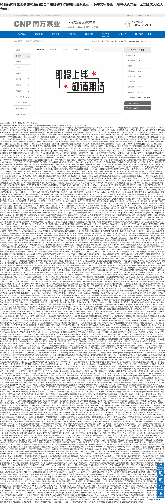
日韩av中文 (99, 330)
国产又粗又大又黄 (17, 483)
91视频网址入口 (28, 180)
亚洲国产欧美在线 (113, 382)
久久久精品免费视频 (61, 233)
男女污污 (55, 415)
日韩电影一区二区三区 (152, 164)
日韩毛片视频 (140, 254)
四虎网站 (89, 164)
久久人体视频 (100, 130)
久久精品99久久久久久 (108, 208)
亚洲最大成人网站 (11, 277)
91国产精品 (28, 187)
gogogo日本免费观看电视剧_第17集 (109, 357)
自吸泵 (18, 73)
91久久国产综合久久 (43, 362)
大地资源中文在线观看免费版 (31, 213)
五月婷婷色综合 (74, 141)
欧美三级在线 (159, 208)
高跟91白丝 (45, 137)
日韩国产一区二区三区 (66, 130)
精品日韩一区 (117, 190)
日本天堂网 (16, 355)
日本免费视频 (38, 325)
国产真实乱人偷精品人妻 (151, 297)
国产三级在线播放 (56, 463)
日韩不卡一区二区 (25, 277)
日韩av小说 (75, 208)
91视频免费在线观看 (152, 435)
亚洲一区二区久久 (6, 334)
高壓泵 (18, 85)
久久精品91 (54, 203)
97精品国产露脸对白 (149, 219)
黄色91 (11, 206)
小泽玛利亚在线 (26, 210)
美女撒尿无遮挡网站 (83, 417)
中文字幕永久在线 (16, 438)
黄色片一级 (21, 373)
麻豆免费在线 (66, 231)
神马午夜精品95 (111, 153)
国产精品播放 (5, 330)
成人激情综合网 (126, 444)
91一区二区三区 (55, 355)
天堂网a (141, 130)
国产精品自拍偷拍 (79, 412)
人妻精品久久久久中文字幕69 (104, 314)
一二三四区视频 (84, 323)
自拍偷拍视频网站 (45, 369)
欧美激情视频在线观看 (14, 275)
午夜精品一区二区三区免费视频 (128, 440)
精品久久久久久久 (69, 346)
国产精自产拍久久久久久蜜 (123, 222)
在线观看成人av (95, 470)
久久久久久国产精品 (59, 483)
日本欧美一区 (128, 376)
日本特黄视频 (98, 263)
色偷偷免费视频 (130, 162)
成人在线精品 (154, 357)
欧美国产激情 (124, 353)
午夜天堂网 (136, 279)
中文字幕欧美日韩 (48, 187)
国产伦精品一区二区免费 (9, 449)
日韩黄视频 (25, 431)
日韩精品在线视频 (91, 454)
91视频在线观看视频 (45, 261)
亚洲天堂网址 (138, 157)
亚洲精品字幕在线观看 (75, 419)
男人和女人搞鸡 (130, 268)
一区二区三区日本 (97, 490)
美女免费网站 (48, 275)
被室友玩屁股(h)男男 (153, 460)
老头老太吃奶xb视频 (112, 419)
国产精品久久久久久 (153, 261)
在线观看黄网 (30, 242)
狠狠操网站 (12, 474)
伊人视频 (110, 268)
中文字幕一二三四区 (54, 201)
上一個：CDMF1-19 (133, 103)
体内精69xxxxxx (151, 394)
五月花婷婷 (129, 378)
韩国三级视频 (14, 412)
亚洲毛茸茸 (82, 380)
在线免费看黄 (49, 488)
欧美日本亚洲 (16, 174)
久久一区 (103, 203)
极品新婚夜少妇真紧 (129, 458)
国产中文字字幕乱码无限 (48, 238)
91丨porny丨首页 (143, 176)
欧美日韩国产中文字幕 (62, 236)
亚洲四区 (143, 348)
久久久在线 (36, 247)
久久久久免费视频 (76, 213)
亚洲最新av (122, 417)
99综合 (133, 176)
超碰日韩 (138, 442)
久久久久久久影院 (9, 364)
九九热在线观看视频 (155, 167)
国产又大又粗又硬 (52, 320)
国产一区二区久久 (62, 401)
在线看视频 (51, 229)
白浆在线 (86, 144)
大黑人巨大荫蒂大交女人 (74, 440)
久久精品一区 (91, 265)
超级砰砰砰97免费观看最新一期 (39, 256)
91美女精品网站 (86, 456)
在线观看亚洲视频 (101, 174)
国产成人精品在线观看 (128, 493)
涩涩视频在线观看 (34, 348)
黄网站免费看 (134, 472)
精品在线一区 (8, 493)
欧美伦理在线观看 (151, 316)
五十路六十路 (5, 203)
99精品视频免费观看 (135, 396)
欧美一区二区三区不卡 (19, 330)
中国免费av (139, 291)
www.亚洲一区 (119, 132)
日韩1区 (121, 162)
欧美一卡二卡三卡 (121, 231)
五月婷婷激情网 (29, 240)
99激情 (86, 297)
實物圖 (90, 49)
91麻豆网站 (4, 128)
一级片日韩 (31, 128)
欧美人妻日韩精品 (157, 311)
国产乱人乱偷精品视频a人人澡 (30, 460)
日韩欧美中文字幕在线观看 (72, 144)
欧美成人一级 (41, 171)
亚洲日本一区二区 (39, 419)
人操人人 (146, 185)
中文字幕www (13, 353)
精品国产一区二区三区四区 (66, 187)
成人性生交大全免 (25, 343)
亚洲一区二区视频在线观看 (140, 465)
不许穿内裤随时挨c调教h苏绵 (110, 297)
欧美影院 (17, 300)
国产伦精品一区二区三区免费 (68, 373)
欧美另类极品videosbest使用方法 (119, 447)
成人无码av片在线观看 (29, 297)
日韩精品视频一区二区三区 (13, 144)
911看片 (147, 291)
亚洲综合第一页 (90, 348)
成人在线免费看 (84, 371)
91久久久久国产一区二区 (126, 180)
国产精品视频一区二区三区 (88, 488)
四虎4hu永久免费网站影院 (141, 215)
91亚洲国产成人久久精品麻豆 (105, 180)
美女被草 (97, 135)
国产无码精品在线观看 (36, 378)
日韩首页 (31, 316)
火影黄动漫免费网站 (120, 472)
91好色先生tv (97, 479)
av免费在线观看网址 (137, 369)
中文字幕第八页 (23, 323)
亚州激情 (72, 226)
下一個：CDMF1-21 (133, 108)
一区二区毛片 (140, 394)
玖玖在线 (105, 300)
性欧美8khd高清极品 (27, 337)
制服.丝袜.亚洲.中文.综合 (134, 355)
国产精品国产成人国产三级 (152, 240)
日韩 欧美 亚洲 (6, 141)
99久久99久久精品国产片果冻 (103, 311)
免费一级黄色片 (21, 215)
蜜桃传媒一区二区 (35, 258)
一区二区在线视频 (129, 288)
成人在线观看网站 (24, 247)
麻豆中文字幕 (92, 382)
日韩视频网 (154, 337)
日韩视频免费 (63, 490)
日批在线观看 (104, 141)
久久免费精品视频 (156, 268)
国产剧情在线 (124, 316)
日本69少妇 (100, 412)
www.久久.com (144, 382)
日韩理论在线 (52, 130)
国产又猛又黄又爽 (62, 398)
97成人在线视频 (140, 412)
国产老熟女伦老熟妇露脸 (20, 463)
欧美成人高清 (121, 148)
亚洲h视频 (83, 373)
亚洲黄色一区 (126, 279)
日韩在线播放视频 (127, 197)
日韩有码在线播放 (96, 403)
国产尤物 (126, 463)
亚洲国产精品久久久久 (112, 279)
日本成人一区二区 (100, 415)
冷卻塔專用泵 (21, 114)
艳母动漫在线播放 (46, 359)
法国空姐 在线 (98, 224)
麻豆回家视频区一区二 (19, 270)
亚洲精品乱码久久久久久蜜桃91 (125, 424)
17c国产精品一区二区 (108, 337)
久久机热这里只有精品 (73, 477)
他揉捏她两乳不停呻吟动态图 (92, 366)
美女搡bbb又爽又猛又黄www (51, 153)
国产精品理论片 (133, 339)
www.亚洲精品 (151, 288)
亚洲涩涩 (159, 279)
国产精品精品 (21, 252)
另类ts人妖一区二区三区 (60, 213)
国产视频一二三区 (100, 275)
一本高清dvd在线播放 (128, 247)
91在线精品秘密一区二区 (25, 417)
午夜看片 (131, 419)
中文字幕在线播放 (41, 444)
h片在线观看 (22, 178)
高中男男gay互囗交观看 (71, 128)
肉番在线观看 (57, 245)
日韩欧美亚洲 (112, 362)
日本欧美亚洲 (68, 245)
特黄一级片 (4, 176)
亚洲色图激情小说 (47, 447)
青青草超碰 (7, 348)
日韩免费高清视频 (39, 472)
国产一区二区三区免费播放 (67, 258)
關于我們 (122, 34)
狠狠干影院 (130, 398)
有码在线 (46, 477)
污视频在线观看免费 (126, 291)
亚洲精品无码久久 (139, 213)
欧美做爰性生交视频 (97, 176)
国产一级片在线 (48, 174)
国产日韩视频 (129, 428)
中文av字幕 (43, 456)
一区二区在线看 (9, 265)
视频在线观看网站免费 (11, 366)
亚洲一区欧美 (8, 199)
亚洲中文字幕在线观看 (25, 231)
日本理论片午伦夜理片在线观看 (34, 341)
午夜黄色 (56, 428)
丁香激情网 (33, 366)
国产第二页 (95, 426)
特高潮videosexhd (144, 408)
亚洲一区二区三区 (101, 460)
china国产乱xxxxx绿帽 (113, 146)
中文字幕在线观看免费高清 (10, 146)
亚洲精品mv (87, 247)
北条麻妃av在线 (105, 185)
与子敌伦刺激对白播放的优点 (16, 387)
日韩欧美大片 (50, 155)
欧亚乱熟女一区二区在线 (124, 311)
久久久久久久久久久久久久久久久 (94, 252)
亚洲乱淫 (136, 210)
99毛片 (33, 222)
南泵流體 (55, 34)
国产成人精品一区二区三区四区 (33, 334)
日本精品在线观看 (44, 483)
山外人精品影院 (110, 240)
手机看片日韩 (54, 224)
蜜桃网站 (26, 359)
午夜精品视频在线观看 (16, 157)
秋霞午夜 (82, 180)
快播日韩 (90, 180)
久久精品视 (126, 320)
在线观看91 (101, 270)
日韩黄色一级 (152, 213)
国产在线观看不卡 (54, 144)
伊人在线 (17, 334)
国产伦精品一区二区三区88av (11, 497)
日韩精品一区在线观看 (19, 203)
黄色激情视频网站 (152, 470)
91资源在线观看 (78, 348)
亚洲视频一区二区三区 (111, 197)
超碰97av (98, 157)
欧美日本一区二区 (103, 435)
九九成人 (72, 474)
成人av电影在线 (105, 320)
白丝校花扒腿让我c (147, 323)
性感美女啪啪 (52, 194)
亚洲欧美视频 (95, 337)
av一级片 (19, 279)
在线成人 (134, 332)
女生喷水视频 (110, 167)
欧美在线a (76, 472)
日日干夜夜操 (40, 190)
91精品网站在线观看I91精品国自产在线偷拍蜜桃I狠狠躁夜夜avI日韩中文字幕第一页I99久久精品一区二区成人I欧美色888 (43, 125)
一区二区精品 (5, 380)
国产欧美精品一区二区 (16, 447)
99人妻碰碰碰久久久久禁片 (96, 451)
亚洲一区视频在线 (123, 454)
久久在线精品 (55, 499)
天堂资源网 (19, 428)
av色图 (108, 176)
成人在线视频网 (119, 277)
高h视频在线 (27, 176)
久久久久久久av (29, 486)
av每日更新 (85, 408)
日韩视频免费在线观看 (154, 171)
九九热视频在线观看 (26, 263)
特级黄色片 (103, 187)
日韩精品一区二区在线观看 (17, 424)
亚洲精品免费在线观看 (99, 499)
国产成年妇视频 (116, 495)
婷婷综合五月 (72, 488)
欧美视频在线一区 (108, 359)
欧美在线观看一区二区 (132, 497)
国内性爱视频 (56, 311)
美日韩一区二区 (137, 320)
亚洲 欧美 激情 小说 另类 (60, 272)
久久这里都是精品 (33, 302)
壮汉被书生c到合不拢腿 (29, 380)
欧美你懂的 (138, 144)
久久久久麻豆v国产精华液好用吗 (91, 293)
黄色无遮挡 (133, 495)
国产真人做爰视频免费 (19, 392)
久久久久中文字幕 (28, 171)
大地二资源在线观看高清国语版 (83, 316)
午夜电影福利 (84, 325)
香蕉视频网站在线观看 (137, 330)
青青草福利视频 (123, 130)
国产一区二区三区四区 (22, 236)
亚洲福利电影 (150, 449)
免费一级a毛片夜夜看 (110, 286)
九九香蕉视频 (122, 337)
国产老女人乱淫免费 (32, 447)
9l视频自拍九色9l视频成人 (27, 353)
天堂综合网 (51, 350)
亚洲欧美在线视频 (146, 385)
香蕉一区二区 (151, 286)
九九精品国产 (132, 155)
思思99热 (152, 270)
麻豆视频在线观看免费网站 (90, 208)
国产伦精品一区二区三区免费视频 (55, 141)
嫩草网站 (109, 451)
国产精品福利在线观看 (80, 194)
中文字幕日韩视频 (95, 327)
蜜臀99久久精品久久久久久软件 (127, 490)
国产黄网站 (102, 401)
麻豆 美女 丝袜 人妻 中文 (140, 187)
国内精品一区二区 (84, 346)
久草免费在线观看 (47, 302)
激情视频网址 (16, 502)
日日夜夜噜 (140, 470)
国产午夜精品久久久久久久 (19, 272)
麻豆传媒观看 (52, 458)
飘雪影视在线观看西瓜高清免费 (146, 307)
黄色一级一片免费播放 (87, 242)
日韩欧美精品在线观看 (149, 148)
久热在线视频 (159, 327)
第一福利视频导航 (12, 254)
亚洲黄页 (37, 435)
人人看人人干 (47, 265)
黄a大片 (14, 261)
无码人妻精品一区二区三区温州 (88, 318)
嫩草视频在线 (11, 190)
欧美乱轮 (86, 146)
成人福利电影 (50, 454)
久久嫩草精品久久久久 (124, 359)
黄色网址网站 (125, 332)
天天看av (79, 139)
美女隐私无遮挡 (39, 454)
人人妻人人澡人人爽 (79, 215)
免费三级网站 (19, 456)
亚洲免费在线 (79, 495)
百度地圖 (139, 15)
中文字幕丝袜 (45, 206)
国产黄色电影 (136, 488)
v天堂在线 (4, 293)
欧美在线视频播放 (154, 155)
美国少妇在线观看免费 (41, 385)
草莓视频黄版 (55, 192)
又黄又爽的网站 (117, 233)
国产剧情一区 (41, 194)
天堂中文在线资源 (14, 137)
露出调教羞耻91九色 (153, 350)
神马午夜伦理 (132, 137)
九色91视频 (141, 162)
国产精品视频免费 (71, 219)
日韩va (61, 219)
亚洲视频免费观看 (53, 472)
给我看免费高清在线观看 (141, 295)
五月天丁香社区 (28, 339)
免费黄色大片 (136, 341)
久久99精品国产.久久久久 (94, 192)
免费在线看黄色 (150, 320)
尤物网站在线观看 (39, 458)
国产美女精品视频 (139, 444)
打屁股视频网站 (44, 353)
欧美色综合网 (83, 470)
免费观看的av (61, 155)
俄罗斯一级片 (104, 155)
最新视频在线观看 (64, 337)
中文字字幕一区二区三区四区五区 (29, 371)
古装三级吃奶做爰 (6, 385)
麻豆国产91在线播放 (43, 245)
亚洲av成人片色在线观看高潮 (152, 174)
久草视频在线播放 (57, 440)
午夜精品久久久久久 (69, 387)
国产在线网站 (113, 291)
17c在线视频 (139, 252)
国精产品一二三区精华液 (95, 396)
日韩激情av (73, 254)
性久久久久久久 (113, 203)
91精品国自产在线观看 (93, 162)
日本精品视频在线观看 (8, 178)
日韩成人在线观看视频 (109, 380)
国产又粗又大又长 (59, 265)
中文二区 (35, 281)
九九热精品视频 (24, 320)
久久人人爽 (68, 463)
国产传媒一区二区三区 (150, 497)
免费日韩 (105, 162)
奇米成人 (12, 341)
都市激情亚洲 (136, 454)
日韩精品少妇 (35, 405)
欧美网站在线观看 (110, 304)
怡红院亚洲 (41, 201)
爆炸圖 (79, 49)
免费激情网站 (21, 288)
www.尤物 (135, 447)
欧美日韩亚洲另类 (149, 341)
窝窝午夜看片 (108, 376)
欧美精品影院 (134, 348)
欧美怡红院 (98, 376)
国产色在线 (12, 268)
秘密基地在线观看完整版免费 (10, 398)
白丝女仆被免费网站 (138, 275)
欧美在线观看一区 (95, 258)
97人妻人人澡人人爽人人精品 (47, 486)
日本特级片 (63, 362)
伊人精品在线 (32, 229)
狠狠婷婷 (70, 265)
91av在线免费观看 (101, 449)
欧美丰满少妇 (93, 291)
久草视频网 (109, 474)
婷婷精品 (58, 493)
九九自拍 (78, 309)
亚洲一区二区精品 (31, 426)
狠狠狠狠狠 (145, 210)
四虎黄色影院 (52, 337)
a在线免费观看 (106, 236)
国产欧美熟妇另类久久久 (39, 467)
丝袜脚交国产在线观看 (101, 421)
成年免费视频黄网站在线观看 (34, 183)
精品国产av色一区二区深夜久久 (94, 309)
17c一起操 (18, 199)
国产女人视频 (86, 295)
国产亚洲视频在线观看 (43, 415)
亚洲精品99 (40, 327)
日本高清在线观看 (128, 470)
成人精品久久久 (148, 456)
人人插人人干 (28, 268)
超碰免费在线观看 (83, 137)
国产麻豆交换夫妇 (33, 288)
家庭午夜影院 (41, 337)
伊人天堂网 (7, 451)
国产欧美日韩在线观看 (25, 249)
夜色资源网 (138, 226)
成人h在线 (128, 233)
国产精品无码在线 (59, 240)
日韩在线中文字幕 (91, 213)
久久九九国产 (108, 424)
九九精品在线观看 (79, 135)
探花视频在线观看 (116, 210)
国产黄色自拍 (150, 493)
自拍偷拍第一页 (56, 449)
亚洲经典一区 (48, 236)
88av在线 (145, 337)
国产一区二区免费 (76, 421)
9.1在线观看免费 (10, 291)
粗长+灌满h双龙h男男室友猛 (77, 483)
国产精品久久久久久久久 (133, 343)
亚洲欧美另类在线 (124, 208)
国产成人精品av (69, 284)
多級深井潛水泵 (21, 108)
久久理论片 (16, 180)
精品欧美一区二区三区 (144, 486)
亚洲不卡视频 (145, 311)
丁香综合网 (58, 460)
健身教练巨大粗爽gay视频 (155, 398)
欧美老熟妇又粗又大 (97, 474)
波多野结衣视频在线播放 (117, 502)
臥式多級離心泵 (21, 103)
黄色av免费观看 (43, 270)
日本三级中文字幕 (34, 265)
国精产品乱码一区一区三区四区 (151, 380)
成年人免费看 (57, 465)
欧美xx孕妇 (25, 146)
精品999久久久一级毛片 (36, 178)
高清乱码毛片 (80, 265)
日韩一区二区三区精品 (104, 281)
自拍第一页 (32, 270)
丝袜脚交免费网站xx (68, 297)
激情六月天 (108, 226)
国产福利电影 (5, 169)
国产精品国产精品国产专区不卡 (56, 254)
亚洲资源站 (45, 247)
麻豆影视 (86, 139)
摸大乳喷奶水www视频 (110, 327)
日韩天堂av (41, 373)
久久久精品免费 (90, 424)
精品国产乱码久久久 (97, 194)
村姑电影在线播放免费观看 (149, 281)
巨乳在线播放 (63, 474)
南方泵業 (39, 34)
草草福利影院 (109, 183)
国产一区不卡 (108, 128)
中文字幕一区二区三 (78, 392)
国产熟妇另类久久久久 (68, 320)
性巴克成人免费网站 (50, 490)
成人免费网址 (37, 236)
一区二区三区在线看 (126, 394)
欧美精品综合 (91, 222)
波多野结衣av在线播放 (14, 240)
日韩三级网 (39, 157)
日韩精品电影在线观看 (79, 327)
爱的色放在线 (156, 190)
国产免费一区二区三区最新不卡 (36, 219)
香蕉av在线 (50, 183)
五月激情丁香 (102, 334)
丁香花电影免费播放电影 (147, 132)
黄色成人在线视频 (149, 474)
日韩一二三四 (107, 277)
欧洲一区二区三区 (98, 238)
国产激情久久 (61, 229)
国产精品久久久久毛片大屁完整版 (20, 394)
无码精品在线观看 (53, 286)
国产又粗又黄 (151, 128)
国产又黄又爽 (116, 320)
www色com (84, 403)
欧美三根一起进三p (63, 268)
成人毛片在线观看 (93, 380)
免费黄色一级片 (79, 203)
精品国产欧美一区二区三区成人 (78, 240)
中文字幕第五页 (143, 268)
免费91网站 (46, 311)
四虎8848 (75, 403)
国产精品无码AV (111, 217)
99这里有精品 (46, 502)
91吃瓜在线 (141, 245)
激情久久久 (137, 359)
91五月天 (160, 128)
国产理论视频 (152, 330)
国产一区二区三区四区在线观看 (86, 369)
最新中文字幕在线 (53, 231)
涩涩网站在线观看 (133, 160)
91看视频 (14, 357)
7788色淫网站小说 (55, 346)
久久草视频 (49, 421)
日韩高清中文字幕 (113, 254)
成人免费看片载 (107, 132)
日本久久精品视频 (87, 199)
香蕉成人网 (86, 176)
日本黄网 (90, 190)
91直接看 (35, 238)
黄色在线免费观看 (45, 426)
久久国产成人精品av (70, 493)
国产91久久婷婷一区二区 (66, 438)
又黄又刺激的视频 (36, 272)
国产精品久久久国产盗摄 (149, 483)
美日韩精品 (60, 444)
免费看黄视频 (107, 346)
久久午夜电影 (47, 293)
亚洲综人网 (122, 137)
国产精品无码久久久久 (143, 417)
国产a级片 (112, 300)
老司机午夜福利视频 (15, 479)
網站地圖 (130, 15)
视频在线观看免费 (19, 160)
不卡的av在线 (93, 171)
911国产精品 (29, 135)
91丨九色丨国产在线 (35, 387)
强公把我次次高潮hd (81, 463)
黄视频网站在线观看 (68, 137)
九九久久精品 (114, 247)
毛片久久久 (17, 318)
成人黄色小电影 (62, 334)
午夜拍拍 (144, 224)
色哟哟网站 (117, 426)
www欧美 (154, 353)
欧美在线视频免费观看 (150, 442)
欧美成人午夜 (28, 435)
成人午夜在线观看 (151, 376)
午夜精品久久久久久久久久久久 (69, 148)
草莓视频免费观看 (69, 442)
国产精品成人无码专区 (141, 309)
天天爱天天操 (9, 215)
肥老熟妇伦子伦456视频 (72, 210)
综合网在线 (35, 153)
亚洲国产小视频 (117, 229)
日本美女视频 (36, 132)
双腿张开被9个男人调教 (101, 233)
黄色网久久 (86, 334)
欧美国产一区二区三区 (147, 334)
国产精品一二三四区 (70, 153)
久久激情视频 (157, 300)
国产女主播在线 (75, 431)
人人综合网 (40, 240)
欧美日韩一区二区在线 (153, 438)
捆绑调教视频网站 (79, 190)
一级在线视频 (121, 467)
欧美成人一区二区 (33, 160)
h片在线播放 (22, 256)
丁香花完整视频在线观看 (45, 398)
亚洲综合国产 (87, 233)
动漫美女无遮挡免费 (26, 415)
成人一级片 (64, 300)
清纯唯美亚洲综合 (108, 144)
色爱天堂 (124, 419)
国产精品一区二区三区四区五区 (148, 277)
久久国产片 (107, 481)
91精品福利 (38, 376)
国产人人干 (159, 378)
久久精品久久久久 (37, 364)
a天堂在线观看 (43, 297)
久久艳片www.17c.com (117, 449)
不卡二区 (139, 180)
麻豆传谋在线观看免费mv (151, 488)
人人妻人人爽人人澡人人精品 (31, 314)
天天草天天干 (152, 348)
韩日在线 (131, 194)
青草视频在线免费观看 (75, 350)
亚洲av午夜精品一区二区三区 (116, 238)
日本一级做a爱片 (115, 272)
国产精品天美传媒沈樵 (20, 465)
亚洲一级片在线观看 (109, 440)
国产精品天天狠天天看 (20, 258)
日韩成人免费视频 (12, 337)
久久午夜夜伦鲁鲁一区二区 (85, 357)
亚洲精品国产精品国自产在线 (76, 497)
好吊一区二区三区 (121, 330)
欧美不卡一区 (24, 346)
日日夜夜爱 (38, 470)
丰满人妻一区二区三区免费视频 (22, 167)
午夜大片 (149, 199)
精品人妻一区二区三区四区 (25, 162)
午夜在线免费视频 (31, 456)
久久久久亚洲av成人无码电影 (124, 258)
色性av (99, 424)
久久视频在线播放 (79, 279)
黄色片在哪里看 (150, 157)
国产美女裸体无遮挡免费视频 (20, 238)
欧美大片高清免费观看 (153, 463)
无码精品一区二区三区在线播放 (118, 275)
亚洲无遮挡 (128, 210)
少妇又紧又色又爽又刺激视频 (21, 325)
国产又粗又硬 (108, 157)
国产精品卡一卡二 (61, 226)
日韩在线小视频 (30, 433)
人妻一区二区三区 (11, 309)
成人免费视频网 (115, 323)
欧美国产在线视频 (147, 327)
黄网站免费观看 (36, 401)
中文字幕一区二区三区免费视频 (132, 435)
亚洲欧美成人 (86, 256)
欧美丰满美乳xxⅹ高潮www (62, 199)
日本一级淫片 (51, 327)
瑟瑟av (90, 373)
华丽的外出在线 (88, 174)
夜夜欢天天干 (113, 265)
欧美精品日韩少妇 (157, 176)
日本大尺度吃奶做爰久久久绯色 (133, 261)
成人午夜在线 (11, 323)
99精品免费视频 (23, 474)
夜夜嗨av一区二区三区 (144, 431)
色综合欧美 (96, 295)
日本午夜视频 (27, 408)
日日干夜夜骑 (91, 229)
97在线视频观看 (52, 417)
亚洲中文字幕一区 (103, 229)
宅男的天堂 (86, 339)
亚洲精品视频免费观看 (126, 366)
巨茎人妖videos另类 (59, 288)
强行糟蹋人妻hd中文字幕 (152, 284)
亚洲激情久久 (75, 408)
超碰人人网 (78, 389)
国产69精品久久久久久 (151, 419)
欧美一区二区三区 (144, 183)
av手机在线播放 (64, 470)
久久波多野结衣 (48, 401)
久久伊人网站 (19, 426)
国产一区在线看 (14, 314)
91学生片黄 (7, 180)
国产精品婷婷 (86, 197)
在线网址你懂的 (116, 421)
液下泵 (18, 62)
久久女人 (149, 428)
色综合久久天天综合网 (74, 183)
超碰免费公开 (72, 380)
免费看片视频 (50, 451)
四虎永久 (71, 139)
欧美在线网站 (125, 169)
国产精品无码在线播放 (57, 394)
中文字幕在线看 (54, 332)
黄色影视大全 (89, 460)
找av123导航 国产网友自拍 (10, 210)
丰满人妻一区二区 (69, 311)
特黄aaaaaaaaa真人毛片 (31, 137)
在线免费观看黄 (97, 472)
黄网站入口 (128, 309)
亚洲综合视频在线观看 (70, 456)
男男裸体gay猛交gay (104, 222)
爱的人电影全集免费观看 (13, 435)
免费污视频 (68, 385)
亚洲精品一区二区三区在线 (14, 421)
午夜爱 (23, 304)
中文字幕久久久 (133, 249)
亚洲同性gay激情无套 (138, 433)
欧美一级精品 (53, 481)
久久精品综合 (122, 396)
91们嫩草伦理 (86, 148)
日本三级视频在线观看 (151, 359)
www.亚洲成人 (33, 410)
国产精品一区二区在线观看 (78, 353)
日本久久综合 (83, 258)
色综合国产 (12, 231)
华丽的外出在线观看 (117, 201)
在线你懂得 (45, 449)
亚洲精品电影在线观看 (61, 252)
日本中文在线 (76, 236)
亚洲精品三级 (131, 277)
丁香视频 (96, 456)
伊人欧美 (14, 245)
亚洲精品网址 (96, 405)
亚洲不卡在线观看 (129, 190)
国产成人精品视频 (97, 146)
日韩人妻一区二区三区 (137, 231)
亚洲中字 (53, 309)
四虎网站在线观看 (42, 355)
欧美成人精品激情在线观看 (96, 268)
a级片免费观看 (101, 502)
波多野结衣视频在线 (54, 343)
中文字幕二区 (46, 197)
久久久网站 (91, 160)
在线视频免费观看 (131, 385)
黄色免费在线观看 (25, 357)
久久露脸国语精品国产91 (104, 284)
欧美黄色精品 (63, 146)
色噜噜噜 (45, 203)
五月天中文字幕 (48, 431)
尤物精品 (12, 433)
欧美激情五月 (46, 288)
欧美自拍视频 (122, 300)
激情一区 (133, 373)
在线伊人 (87, 490)
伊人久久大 (142, 155)
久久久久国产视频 (50, 167)
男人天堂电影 (19, 130)
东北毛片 (121, 398)
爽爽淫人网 (85, 167)
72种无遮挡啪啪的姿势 (139, 270)
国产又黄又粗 (99, 373)
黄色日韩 (20, 433)
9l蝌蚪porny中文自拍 (59, 217)
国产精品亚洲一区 (153, 387)
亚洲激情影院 (119, 451)
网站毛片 (28, 458)
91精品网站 (97, 481)
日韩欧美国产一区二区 (86, 153)
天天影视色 (45, 463)
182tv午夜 (31, 245)
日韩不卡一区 (32, 252)
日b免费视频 (59, 261)
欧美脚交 (26, 132)
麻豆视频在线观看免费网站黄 (146, 265)
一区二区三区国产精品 (67, 417)
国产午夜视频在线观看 (121, 389)
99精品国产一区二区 (60, 293)
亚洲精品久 (88, 421)
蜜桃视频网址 (45, 217)
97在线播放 (147, 151)
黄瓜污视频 (144, 477)
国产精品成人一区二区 (59, 139)
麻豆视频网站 (65, 371)
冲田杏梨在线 (96, 300)
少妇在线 (20, 219)
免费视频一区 (17, 226)
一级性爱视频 (126, 256)
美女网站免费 (34, 146)
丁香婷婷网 (144, 357)
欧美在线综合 (151, 339)
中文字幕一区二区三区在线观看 (94, 428)
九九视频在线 (135, 410)
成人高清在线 (148, 226)
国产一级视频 (148, 180)
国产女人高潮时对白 (110, 398)
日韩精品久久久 (121, 249)
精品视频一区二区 (119, 302)
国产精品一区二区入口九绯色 (29, 217)
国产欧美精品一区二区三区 (90, 467)
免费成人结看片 (28, 286)
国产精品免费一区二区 (83, 201)
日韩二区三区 (47, 428)
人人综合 (138, 240)
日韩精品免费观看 (153, 245)
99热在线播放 (61, 454)
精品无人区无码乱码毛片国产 (98, 151)
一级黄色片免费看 (80, 245)
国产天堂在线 (130, 431)
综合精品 (70, 217)
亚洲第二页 (145, 178)
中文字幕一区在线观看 (77, 222)
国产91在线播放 (124, 270)
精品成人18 (23, 245)
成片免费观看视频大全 (88, 401)
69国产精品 (135, 169)
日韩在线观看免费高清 (113, 387)
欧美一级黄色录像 (150, 421)
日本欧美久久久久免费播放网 (151, 160)
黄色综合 (85, 210)
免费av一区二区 (37, 477)
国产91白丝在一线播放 (136, 286)
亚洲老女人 (7, 258)
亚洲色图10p (127, 483)
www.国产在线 (22, 139)
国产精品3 (59, 424)
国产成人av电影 (51, 263)
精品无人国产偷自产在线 (28, 382)
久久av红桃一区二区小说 (114, 408)
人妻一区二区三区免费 (52, 387)
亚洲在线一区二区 (157, 185)
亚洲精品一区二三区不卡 (39, 346)
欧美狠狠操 (145, 451)
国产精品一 (40, 155)
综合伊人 (46, 371)
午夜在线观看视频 (135, 337)
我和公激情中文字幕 (64, 190)
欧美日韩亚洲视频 (35, 330)
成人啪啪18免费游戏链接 (78, 151)
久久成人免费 (62, 410)
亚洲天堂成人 (101, 249)
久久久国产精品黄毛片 (112, 192)
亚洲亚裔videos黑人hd (12, 499)
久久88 (44, 348)
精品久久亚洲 (86, 472)
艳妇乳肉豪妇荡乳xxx (74, 394)
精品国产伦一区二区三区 (110, 410)
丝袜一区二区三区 (50, 258)
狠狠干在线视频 (20, 185)
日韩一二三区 (87, 431)
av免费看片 (47, 213)
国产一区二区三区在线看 (87, 261)
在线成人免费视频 (83, 355)
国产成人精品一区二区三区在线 (104, 148)
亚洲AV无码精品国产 (112, 224)
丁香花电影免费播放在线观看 (148, 137)
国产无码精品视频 (11, 419)
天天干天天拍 (121, 144)
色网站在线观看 (106, 389)
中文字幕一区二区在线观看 (32, 300)
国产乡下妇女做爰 (71, 341)
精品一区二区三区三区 (116, 415)
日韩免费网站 (121, 339)
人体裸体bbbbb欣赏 (150, 343)
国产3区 (64, 366)
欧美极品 (95, 141)
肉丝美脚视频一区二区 (94, 332)
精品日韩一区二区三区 (76, 206)
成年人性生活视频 (146, 169)
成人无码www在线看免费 (60, 277)
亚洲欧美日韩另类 (79, 382)
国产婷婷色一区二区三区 (91, 236)
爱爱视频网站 (38, 277)
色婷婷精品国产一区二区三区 (130, 174)
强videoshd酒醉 (84, 426)
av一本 (68, 164)
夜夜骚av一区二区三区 (50, 300)
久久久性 (78, 130)
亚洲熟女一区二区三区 (99, 339)
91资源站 (161, 309)
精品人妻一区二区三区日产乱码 (131, 206)
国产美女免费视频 (137, 463)
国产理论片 (40, 254)
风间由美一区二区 (148, 454)
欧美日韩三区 (49, 325)
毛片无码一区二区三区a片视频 (119, 187)
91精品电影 (76, 174)
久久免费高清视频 (150, 206)
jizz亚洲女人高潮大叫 (72, 256)
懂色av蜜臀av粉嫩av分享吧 (12, 197)
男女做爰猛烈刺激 (124, 401)
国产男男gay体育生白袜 (67, 318)
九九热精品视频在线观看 (23, 164)
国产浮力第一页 (131, 132)
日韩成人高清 (134, 477)
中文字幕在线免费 (57, 477)
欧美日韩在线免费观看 (126, 151)
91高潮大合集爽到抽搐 (33, 428)
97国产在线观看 (48, 185)
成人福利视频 (92, 392)
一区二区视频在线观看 (133, 415)
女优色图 (7, 472)
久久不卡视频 (107, 371)
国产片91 (12, 153)
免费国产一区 (131, 183)
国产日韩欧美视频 (39, 343)
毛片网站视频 (40, 135)
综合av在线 (29, 421)
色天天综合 (141, 288)
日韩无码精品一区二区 (34, 148)
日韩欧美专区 (133, 236)
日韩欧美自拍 (45, 139)
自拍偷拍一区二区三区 (105, 348)
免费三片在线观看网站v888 (70, 376)
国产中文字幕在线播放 (127, 265)
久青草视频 (94, 463)
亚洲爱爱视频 (88, 343)
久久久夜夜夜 (36, 311)
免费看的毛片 (39, 451)
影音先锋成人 (126, 474)
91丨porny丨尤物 (28, 284)
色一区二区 (16, 284)
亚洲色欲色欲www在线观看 (140, 353)
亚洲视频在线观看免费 (102, 190)
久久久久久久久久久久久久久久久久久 (73, 364)
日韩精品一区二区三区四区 (13, 359)
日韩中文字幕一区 (94, 497)
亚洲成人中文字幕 (40, 396)
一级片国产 (108, 472)
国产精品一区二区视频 (130, 146)
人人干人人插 (66, 472)
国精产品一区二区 (101, 465)
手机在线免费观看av (152, 153)
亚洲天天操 (106, 470)
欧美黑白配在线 (38, 408)
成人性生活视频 (75, 233)
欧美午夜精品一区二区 (95, 486)
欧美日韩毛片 (125, 327)
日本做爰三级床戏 (111, 353)
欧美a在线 (80, 311)
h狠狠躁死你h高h (107, 135)
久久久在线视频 (10, 249)
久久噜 (19, 268)
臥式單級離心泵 (21, 97)
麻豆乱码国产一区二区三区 (40, 389)
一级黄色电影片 (35, 474)
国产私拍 (42, 130)
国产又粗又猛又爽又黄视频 (154, 396)
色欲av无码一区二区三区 (110, 438)
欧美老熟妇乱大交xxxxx (64, 314)
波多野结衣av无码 (121, 348)
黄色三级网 (71, 302)
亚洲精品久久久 (153, 275)
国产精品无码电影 (144, 426)
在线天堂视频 (76, 252)
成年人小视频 (112, 417)
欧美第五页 (155, 256)
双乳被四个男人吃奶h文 (45, 497)
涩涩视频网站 (147, 242)
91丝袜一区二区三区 (20, 192)
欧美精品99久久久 (24, 291)
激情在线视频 (5, 270)
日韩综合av (140, 366)
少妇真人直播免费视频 (24, 403)
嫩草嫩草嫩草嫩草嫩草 (115, 309)
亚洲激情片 (135, 327)
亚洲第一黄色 (127, 213)
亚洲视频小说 (116, 185)
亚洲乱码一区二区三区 (80, 337)
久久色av (97, 440)
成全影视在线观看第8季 (13, 396)
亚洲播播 (135, 483)
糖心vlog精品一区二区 (43, 284)
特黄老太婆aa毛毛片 (42, 180)
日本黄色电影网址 (153, 217)
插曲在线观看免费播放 (80, 270)
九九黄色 (107, 366)
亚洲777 (90, 135)
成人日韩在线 (90, 206)
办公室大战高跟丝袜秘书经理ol (133, 192)
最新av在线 (150, 231)
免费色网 (76, 185)
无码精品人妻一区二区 (92, 132)
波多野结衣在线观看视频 (93, 398)
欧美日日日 (24, 366)
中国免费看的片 (40, 286)
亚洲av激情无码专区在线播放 (92, 128)
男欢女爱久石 (55, 297)
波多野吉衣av (145, 256)
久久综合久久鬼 (89, 183)
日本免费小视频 (154, 389)
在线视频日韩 (74, 401)
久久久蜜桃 (127, 295)
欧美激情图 (153, 203)
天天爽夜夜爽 (11, 410)
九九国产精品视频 (22, 332)
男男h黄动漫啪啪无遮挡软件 (19, 222)
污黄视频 (18, 201)
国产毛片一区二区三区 (91, 442)
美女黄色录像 (156, 325)
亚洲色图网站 (40, 417)
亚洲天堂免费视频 (47, 226)
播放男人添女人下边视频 (64, 157)
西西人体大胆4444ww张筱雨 (32, 488)
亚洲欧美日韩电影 (59, 380)
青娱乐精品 (58, 421)
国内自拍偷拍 (140, 398)
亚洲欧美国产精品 (148, 279)
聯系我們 (139, 34)
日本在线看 (55, 371)
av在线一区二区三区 (152, 318)
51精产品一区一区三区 (80, 307)
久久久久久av (27, 499)
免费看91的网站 (154, 373)
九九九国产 (92, 219)
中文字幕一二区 (102, 160)
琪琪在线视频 (97, 197)
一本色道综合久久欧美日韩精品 (151, 401)
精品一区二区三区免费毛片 (26, 155)
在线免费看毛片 (53, 403)
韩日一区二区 (142, 167)
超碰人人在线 (28, 396)
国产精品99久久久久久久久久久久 (117, 373)
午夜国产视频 (55, 215)
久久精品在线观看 (55, 304)
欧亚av (117, 474)
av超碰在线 (128, 135)
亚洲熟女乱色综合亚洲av (42, 151)
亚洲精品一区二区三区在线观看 (20, 151)
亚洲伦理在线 (21, 302)
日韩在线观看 (60, 183)
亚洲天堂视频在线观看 (48, 146)
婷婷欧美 (107, 215)
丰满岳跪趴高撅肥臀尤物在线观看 (143, 229)
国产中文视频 (132, 302)
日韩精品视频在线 (69, 355)
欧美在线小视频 (53, 396)
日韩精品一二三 (88, 130)
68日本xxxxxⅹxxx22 (117, 245)
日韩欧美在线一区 (97, 167)
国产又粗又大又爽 (65, 279)
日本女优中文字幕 (44, 199)
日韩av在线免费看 (25, 454)
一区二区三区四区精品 (39, 144)
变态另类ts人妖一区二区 (134, 201)
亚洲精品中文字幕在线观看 (48, 307)
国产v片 (161, 219)
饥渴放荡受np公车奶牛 (83, 217)
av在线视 (144, 203)
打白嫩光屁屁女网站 (103, 316)
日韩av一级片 (25, 495)
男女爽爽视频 (51, 334)
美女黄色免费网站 (27, 355)
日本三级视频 (96, 139)
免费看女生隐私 (74, 167)
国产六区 (87, 350)
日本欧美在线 (108, 164)
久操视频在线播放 (38, 320)
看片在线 (150, 162)
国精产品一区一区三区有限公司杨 (74, 178)
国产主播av (7, 355)
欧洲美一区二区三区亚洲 (76, 229)
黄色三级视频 (30, 194)
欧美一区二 (134, 364)
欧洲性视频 (15, 380)
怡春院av (86, 477)
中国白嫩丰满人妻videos (99, 477)
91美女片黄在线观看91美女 (154, 355)
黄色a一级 (112, 171)
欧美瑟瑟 (69, 495)
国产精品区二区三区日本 (113, 263)
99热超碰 (135, 256)
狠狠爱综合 (102, 355)
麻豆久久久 (53, 219)
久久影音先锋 (154, 403)
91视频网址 (75, 502)
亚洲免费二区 (81, 226)
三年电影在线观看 (105, 302)
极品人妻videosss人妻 (97, 483)
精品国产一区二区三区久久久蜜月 (48, 242)
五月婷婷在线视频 (122, 318)
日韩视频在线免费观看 (27, 208)
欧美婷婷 (92, 281)
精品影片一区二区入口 (146, 495)
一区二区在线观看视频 (95, 178)
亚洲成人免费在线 (81, 281)
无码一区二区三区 (23, 364)
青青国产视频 (85, 272)
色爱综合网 (37, 187)
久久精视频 (8, 458)
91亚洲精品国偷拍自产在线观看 (58, 208)
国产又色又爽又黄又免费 (85, 284)
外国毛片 (113, 151)
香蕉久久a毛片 (123, 364)
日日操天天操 (108, 258)
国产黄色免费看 (110, 396)
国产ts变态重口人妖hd (140, 403)
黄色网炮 (47, 479)
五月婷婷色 (93, 320)
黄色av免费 (141, 199)
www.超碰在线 (96, 371)
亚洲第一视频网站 (136, 316)
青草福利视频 (128, 226)
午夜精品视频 (88, 440)
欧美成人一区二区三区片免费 (137, 467)
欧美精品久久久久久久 (112, 293)
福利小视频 (69, 132)
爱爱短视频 (64, 169)
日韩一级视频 (46, 465)
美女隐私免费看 (34, 424)
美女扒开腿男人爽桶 (19, 378)
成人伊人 (138, 151)
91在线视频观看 (48, 460)
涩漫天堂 (74, 371)
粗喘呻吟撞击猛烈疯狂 (148, 293)
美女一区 (126, 433)
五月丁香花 (4, 222)
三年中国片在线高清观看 (67, 238)
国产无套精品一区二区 (14, 183)
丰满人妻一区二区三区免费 (32, 318)
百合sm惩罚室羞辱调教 (75, 155)
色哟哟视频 (35, 359)
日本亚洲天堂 (139, 438)
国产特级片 (42, 229)
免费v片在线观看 (61, 325)
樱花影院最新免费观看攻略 (55, 378)
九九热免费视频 (31, 483)
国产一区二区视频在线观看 (49, 169)
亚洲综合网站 (36, 293)
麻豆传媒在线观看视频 (9, 217)
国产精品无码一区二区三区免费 (69, 339)
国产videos (77, 385)
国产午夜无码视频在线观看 (24, 444)
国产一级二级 (111, 130)
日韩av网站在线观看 (86, 341)
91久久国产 (159, 332)
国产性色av (72, 160)
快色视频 (136, 325)
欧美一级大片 (8, 456)
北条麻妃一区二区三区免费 (130, 224)
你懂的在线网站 (76, 247)
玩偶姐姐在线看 (115, 256)
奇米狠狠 (113, 162)
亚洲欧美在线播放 (143, 190)
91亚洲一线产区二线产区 (83, 314)
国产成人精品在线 (16, 132)
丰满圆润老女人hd (125, 325)
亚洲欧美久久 (99, 215)
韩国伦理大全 (124, 139)
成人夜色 (117, 128)
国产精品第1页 (79, 157)
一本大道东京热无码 (40, 394)
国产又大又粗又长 (60, 275)
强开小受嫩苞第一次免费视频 (19, 293)
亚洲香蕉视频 (96, 144)
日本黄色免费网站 (47, 424)
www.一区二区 (38, 479)
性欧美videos (127, 387)
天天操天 (115, 316)
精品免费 (90, 433)
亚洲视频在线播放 (153, 412)
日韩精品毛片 (35, 465)
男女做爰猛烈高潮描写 (133, 456)
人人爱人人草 (78, 460)
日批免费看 (103, 171)
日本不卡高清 (151, 369)
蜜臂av (125, 495)
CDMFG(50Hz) (134, 41)
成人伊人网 (91, 412)
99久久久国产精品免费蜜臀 (104, 433)
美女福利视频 (110, 490)
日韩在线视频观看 (22, 389)
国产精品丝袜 (61, 350)
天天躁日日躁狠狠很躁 (69, 286)
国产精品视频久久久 (11, 495)
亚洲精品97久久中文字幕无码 (87, 302)
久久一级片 (101, 219)
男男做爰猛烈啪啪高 (85, 415)
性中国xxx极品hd (106, 426)
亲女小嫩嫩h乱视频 (40, 481)
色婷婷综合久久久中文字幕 (71, 197)
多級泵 (123, 41)
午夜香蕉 (157, 405)
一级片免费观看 (98, 217)
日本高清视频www (60, 160)
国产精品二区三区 (127, 254)
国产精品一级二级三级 (81, 405)
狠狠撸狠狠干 (144, 364)
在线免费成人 (130, 479)
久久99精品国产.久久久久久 (123, 371)
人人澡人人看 (57, 151)
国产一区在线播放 (64, 270)
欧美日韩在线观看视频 (53, 128)
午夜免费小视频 (124, 178)
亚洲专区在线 (66, 215)
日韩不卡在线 (156, 135)
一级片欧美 (10, 201)
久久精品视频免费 (153, 424)
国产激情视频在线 (42, 309)
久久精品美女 (85, 185)
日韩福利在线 (57, 502)
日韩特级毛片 (137, 362)
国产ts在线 (133, 130)
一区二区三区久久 (70, 435)
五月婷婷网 (156, 408)
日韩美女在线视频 (126, 438)
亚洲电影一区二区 (150, 362)
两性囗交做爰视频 (64, 458)
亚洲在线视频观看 (92, 155)
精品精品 (140, 314)
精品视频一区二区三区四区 (153, 144)
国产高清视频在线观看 (71, 449)
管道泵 (18, 67)
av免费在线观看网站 (96, 444)
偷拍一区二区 (58, 323)
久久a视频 (109, 194)
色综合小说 (125, 405)
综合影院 (50, 171)
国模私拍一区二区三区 (48, 410)
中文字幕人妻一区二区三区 (32, 174)
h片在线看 (90, 465)
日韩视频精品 (145, 325)
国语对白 (112, 160)
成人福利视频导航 (78, 458)
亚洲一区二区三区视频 (18, 128)
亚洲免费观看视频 (29, 201)
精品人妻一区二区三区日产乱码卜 (142, 139)
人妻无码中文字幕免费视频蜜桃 (18, 477)
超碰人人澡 (119, 268)
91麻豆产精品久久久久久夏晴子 (119, 341)
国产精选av (102, 382)
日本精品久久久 (108, 431)
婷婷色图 (62, 495)
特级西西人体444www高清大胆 (44, 164)
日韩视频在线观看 (38, 291)
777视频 (115, 481)
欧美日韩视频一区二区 (52, 357)
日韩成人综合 (146, 499)
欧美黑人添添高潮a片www (99, 210)
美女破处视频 (131, 245)
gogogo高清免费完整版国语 (79, 362)
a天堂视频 (141, 350)
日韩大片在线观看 (95, 378)
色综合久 (92, 502)
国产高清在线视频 (63, 392)
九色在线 (111, 339)
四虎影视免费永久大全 (69, 242)
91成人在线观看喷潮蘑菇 (123, 157)
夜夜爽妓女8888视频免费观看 (49, 366)
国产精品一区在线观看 (19, 169)
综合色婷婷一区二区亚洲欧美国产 (72, 396)
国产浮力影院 (66, 499)
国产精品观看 (77, 499)
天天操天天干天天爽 (50, 318)
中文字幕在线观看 (25, 419)
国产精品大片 (34, 139)
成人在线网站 (46, 295)
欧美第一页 (65, 408)
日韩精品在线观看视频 (66, 263)
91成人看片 (142, 424)
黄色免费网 (123, 286)
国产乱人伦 (151, 194)
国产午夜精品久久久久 (102, 199)
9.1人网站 (83, 171)
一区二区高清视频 (158, 215)
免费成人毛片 (39, 421)
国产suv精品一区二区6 (116, 355)
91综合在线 (7, 378)
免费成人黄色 (114, 174)
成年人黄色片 (63, 167)
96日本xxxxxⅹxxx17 (100, 247)
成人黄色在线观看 (120, 194)
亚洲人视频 (116, 215)
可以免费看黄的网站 (45, 252)
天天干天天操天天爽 (102, 495)
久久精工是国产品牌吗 (41, 499)
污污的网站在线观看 (10, 460)
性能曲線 (41, 49)
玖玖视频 (121, 380)
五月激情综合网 (141, 194)
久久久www (89, 495)
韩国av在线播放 (65, 307)
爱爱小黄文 (104, 307)
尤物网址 (37, 268)
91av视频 (74, 180)
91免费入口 (62, 419)
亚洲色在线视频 (115, 307)
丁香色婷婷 (101, 392)
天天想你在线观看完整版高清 (90, 277)
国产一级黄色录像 (9, 139)
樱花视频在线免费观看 (130, 323)
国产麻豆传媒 (121, 314)
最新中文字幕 (69, 281)
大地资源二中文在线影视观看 (46, 279)
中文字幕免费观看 (157, 291)
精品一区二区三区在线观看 (132, 185)
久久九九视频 (19, 458)
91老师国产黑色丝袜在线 (133, 284)
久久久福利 (119, 135)
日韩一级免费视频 (35, 203)
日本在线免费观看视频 (147, 146)
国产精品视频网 (68, 201)
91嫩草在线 (90, 157)
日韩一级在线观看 (19, 229)
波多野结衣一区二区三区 (24, 470)
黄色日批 (81, 332)
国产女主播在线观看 (7, 403)
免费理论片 (120, 456)
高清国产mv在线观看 (96, 353)
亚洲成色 (119, 463)
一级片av (73, 470)
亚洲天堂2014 (73, 325)
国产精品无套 (122, 171)
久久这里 (139, 419)
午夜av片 (75, 171)
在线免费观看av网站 (10, 208)
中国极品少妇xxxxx (108, 467)
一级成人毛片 (47, 435)
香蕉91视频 (118, 284)
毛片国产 (52, 444)
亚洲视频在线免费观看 (135, 502)
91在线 (103, 254)
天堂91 (142, 339)
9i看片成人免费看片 (61, 359)
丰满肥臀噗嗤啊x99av (118, 155)
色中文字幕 (8, 444)
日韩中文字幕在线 (65, 486)
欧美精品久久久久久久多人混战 (78, 288)
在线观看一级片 (128, 307)
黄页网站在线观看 (65, 382)
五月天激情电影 (100, 343)
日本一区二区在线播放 (57, 467)
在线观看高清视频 (52, 364)
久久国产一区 (27, 481)
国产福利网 (135, 281)
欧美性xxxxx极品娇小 (95, 226)
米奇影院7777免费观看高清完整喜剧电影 (48, 210)
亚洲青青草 (100, 153)
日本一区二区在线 (52, 249)
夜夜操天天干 (127, 128)
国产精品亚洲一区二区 (30, 206)
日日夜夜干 (123, 350)
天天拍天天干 (49, 157)
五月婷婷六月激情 (82, 438)
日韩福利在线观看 (64, 194)
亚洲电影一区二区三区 (59, 206)
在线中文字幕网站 (151, 366)
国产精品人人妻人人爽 (95, 279)
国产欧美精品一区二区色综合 (98, 245)
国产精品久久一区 (23, 153)
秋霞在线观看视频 (118, 199)
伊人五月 (157, 222)
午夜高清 (55, 362)
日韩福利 (66, 502)
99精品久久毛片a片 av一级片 (45, 438)
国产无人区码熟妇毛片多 (45, 162)
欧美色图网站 (25, 311)
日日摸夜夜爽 (5, 357)
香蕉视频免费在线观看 (71, 295)
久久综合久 (139, 153)
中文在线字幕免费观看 (139, 389)
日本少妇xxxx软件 (50, 148)
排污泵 (18, 79)
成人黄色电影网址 (30, 493)
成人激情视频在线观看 (151, 392)
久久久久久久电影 (66, 203)
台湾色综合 (131, 486)
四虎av (19, 401)
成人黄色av (60, 164)
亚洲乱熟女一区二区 (65, 389)
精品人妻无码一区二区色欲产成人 (142, 141)
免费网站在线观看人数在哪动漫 (11, 187)
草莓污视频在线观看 (110, 394)
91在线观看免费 (40, 231)
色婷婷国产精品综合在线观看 (111, 295)
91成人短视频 (95, 438)
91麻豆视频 (89, 410)
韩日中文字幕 (33, 169)
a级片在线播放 (156, 295)
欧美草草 (144, 410)
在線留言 (148, 15)
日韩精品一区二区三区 (126, 153)
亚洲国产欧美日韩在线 (58, 176)
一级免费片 (74, 272)
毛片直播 (53, 270)
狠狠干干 (26, 144)
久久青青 (105, 323)
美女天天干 (144, 238)
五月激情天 (101, 261)
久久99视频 (130, 449)
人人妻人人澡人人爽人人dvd (148, 302)
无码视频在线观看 (93, 203)
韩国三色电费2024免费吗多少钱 (80, 169)
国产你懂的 (129, 219)
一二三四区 (65, 247)
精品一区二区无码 (41, 339)
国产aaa (46, 376)
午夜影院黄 (156, 151)
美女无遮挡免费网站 (132, 451)
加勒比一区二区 (36, 431)
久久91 (66, 421)
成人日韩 (26, 199)
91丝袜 (147, 314)
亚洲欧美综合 (46, 405)
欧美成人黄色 (82, 187)
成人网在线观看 (147, 440)
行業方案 (72, 34)
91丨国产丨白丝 (112, 270)
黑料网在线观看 (156, 210)
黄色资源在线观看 (22, 467)
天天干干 (6, 261)
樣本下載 (89, 34)
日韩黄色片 (39, 167)
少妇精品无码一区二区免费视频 (83, 249)
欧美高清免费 (19, 135)
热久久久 (6, 320)
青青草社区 (67, 460)
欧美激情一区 (11, 373)
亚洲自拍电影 (39, 249)
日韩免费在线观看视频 (63, 174)
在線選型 (106, 34)
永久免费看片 (120, 183)
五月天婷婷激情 (151, 130)
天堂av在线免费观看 (34, 141)
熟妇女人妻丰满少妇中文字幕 (89, 254)
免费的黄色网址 (21, 316)
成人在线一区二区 (134, 148)
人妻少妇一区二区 (31, 130)
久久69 (93, 334)
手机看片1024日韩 (137, 318)
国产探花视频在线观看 (16, 194)
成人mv (19, 341)
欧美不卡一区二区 (63, 327)
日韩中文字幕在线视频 (63, 185)
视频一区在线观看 (39, 403)
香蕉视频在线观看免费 (129, 382)
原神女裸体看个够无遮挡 (9, 382)
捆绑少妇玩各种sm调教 (25, 190)
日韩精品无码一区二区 (27, 362)
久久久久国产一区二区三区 (82, 481)
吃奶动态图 (82, 219)
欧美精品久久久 (83, 474)
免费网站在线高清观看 (59, 353)
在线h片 (137, 311)
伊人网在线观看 (83, 320)
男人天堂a (110, 249)
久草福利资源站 (137, 164)
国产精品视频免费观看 (122, 164)
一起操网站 (56, 197)
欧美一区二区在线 (49, 392)
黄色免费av (14, 320)
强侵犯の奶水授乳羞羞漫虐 (119, 141)
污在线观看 (53, 339)
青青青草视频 (52, 419)
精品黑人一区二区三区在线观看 (72, 192)
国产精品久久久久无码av (38, 332)
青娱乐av (142, 460)
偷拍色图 (48, 240)
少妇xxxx (129, 144)
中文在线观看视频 (124, 304)
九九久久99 (115, 435)
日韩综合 (126, 281)
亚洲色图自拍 (16, 286)
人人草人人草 (152, 444)
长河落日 (47, 272)
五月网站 (21, 242)
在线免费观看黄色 (14, 408)
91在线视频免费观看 (53, 135)
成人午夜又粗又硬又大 (66, 309)
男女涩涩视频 (108, 378)
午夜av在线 (135, 178)
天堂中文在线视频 (86, 275)
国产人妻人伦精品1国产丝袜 (62, 405)
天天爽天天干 (13, 346)
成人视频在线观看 (73, 330)
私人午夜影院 (160, 139)
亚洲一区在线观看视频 (100, 201)
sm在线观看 (149, 252)
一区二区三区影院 (125, 362)
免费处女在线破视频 (113, 261)
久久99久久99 (57, 295)
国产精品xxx (98, 164)
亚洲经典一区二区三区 (144, 481)
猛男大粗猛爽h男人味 (76, 410)
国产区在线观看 (66, 403)
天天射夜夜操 (116, 470)
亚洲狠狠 (94, 355)
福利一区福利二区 (68, 357)
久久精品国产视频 (97, 408)
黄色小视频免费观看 (107, 318)
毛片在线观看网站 (84, 238)
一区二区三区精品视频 (111, 493)
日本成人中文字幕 (151, 346)
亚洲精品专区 (33, 307)
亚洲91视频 (97, 431)
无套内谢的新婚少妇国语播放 (38, 215)
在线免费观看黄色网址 (76, 447)
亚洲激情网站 (140, 428)
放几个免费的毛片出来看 (115, 219)
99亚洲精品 (29, 157)
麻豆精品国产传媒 (97, 240)
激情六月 (55, 479)
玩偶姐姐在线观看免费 (137, 217)
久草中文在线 (123, 217)
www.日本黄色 (73, 275)
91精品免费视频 (115, 458)
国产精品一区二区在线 (130, 334)
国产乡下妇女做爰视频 (41, 176)
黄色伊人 (47, 277)
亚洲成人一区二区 (6, 130)
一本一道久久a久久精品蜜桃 (38, 192)
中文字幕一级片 (57, 256)
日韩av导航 (132, 350)
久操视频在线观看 (114, 334)
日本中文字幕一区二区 (12, 350)
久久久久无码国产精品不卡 (22, 472)
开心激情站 (24, 412)
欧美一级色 (130, 252)
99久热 (12, 162)
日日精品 (97, 410)
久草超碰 (153, 451)
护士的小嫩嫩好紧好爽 (84, 263)
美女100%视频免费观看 (78, 359)
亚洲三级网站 (38, 357)
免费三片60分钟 (61, 447)
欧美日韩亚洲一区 (103, 206)
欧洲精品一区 (74, 293)
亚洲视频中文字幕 (45, 380)
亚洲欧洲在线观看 (78, 164)
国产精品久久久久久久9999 (133, 421)
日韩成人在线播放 (74, 176)
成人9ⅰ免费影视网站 (127, 481)
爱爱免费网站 (154, 224)
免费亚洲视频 (136, 242)
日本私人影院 (67, 135)
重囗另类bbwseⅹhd (98, 447)
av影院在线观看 (56, 442)
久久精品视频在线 (71, 291)
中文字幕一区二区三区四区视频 (109, 213)
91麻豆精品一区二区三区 (121, 176)
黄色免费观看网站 (48, 268)
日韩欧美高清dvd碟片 (63, 171)
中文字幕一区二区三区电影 (143, 222)
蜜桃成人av (15, 213)
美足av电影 (92, 364)
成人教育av (83, 291)
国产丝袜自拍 (93, 187)
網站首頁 (22, 34)
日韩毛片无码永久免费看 (68, 415)
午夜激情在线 (78, 132)
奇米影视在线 (35, 295)
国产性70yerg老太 (51, 495)
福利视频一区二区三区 (125, 240)
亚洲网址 (140, 346)
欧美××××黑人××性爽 (67, 479)
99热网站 (72, 300)
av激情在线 (118, 281)
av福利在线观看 (21, 265)
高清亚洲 (12, 307)
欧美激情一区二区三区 (55, 341)
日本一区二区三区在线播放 (118, 477)
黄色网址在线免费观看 (27, 309)
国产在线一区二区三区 (148, 249)
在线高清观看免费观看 (31, 197)
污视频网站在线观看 (29, 233)
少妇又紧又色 (51, 190)
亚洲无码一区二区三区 (147, 236)
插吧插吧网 (81, 387)
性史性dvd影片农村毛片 (136, 171)
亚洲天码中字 (35, 463)
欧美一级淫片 (40, 263)
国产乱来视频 (31, 373)
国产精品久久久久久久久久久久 (139, 300)
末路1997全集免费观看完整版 (113, 479)
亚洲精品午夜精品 (6, 185)
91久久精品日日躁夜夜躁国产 (37, 304)
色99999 (154, 309)
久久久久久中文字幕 (147, 490)
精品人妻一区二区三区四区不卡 (14, 148)
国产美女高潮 (17, 451)
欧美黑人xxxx (112, 401)
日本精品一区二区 (76, 398)
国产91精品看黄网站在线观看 (53, 132)
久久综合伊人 (41, 208)
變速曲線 (54, 49)
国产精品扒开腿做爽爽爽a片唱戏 (151, 447)
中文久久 (18, 206)
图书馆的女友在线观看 (98, 362)
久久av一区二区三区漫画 (116, 252)
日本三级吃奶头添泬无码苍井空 (107, 242)
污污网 (65, 151)
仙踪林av (140, 247)
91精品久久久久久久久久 (108, 369)
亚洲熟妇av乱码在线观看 (25, 490)
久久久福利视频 (142, 258)
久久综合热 (84, 378)
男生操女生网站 (29, 279)
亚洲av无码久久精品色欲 (130, 293)
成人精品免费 (28, 438)
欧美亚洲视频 (103, 488)
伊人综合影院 (102, 265)
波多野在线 (124, 410)
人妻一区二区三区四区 (69, 426)
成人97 (143, 472)
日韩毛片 (135, 401)
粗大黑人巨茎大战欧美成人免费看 (51, 281)
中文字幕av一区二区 (53, 178)
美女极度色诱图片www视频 (60, 180)
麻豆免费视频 (26, 281)
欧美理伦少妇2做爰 (130, 426)
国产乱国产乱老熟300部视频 (126, 167)
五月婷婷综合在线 (149, 415)
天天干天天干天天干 (34, 185)
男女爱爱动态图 (47, 160)
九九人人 (103, 456)
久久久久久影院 (60, 488)
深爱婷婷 (80, 297)
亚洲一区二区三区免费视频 (130, 203)
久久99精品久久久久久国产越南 (53, 330)
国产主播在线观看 (72, 378)
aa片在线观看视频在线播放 (27, 261)
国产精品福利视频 (37, 495)
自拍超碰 (25, 401)
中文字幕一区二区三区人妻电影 (74, 433)
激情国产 (33, 199)
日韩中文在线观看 (153, 472)
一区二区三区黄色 (27, 224)
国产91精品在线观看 (19, 348)
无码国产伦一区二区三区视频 (29, 449)
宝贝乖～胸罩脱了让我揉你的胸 (80, 224)
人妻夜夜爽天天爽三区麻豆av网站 (112, 385)
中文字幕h (100, 183)
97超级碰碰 (152, 410)
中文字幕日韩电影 (16, 376)
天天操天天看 (86, 141)
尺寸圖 (67, 49)
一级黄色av (70, 162)
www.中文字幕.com (157, 382)
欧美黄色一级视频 (19, 141)
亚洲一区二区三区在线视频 (132, 392)
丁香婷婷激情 (49, 433)
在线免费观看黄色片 (153, 254)
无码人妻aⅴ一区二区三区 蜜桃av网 (104, 137)
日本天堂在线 (88, 394)
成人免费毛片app (15, 176)
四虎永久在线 (60, 162)
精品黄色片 (8, 164)
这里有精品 (82, 160)
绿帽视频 (131, 417)
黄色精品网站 (131, 199)
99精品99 (94, 185)
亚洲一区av (117, 226)
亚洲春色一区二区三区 (99, 256)
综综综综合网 (129, 442)
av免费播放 (98, 394)
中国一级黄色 (113, 499)
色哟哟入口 (151, 263)
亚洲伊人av (115, 206)
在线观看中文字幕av (146, 332)
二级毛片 (56, 426)
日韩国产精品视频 (61, 222)
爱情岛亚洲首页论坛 (99, 417)
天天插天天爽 (127, 297)
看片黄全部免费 (139, 128)
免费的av (17, 233)
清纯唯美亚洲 (41, 316)
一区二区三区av (79, 465)
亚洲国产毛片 (55, 137)
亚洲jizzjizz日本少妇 (112, 444)
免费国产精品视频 (56, 385)
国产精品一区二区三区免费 (144, 378)
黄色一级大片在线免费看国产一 (89, 286)
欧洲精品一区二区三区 (110, 139)
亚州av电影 (103, 291)
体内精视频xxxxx (71, 261)
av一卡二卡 (27, 479)
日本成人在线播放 (87, 330)
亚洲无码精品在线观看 (146, 458)
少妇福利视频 (109, 330)
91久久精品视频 (23, 295)
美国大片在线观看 (87, 449)
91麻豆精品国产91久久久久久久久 (59, 316)
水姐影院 (127, 229)
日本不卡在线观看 (75, 146)
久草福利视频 (28, 451)
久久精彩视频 (57, 284)
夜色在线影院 (60, 497)
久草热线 (53, 389)
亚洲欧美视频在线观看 (131, 357)
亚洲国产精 (23, 442)
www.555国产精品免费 (124, 412)
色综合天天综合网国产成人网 (38, 442)
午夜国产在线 (55, 247)
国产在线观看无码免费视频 (48, 382)
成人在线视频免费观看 (106, 463)
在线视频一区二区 (41, 224)
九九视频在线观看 (35, 392)
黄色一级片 (40, 128)
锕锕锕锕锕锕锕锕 (107, 231)
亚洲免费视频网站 (111, 178)
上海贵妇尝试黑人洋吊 (140, 304)
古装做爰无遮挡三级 (142, 197)
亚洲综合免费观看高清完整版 (143, 208)
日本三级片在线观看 (120, 236)
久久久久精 (97, 169)
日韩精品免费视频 (71, 323)
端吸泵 (18, 91)
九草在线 (14, 454)
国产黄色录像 (33, 440)
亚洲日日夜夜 (96, 323)
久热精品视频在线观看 (141, 135)
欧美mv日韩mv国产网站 (65, 451)
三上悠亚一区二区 (74, 366)
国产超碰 (137, 219)
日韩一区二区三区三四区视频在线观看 (86, 231)
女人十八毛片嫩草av (8, 401)
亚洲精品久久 (68, 465)
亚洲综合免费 (139, 376)
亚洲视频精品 (44, 440)
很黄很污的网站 (134, 238)
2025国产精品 (79, 451)
